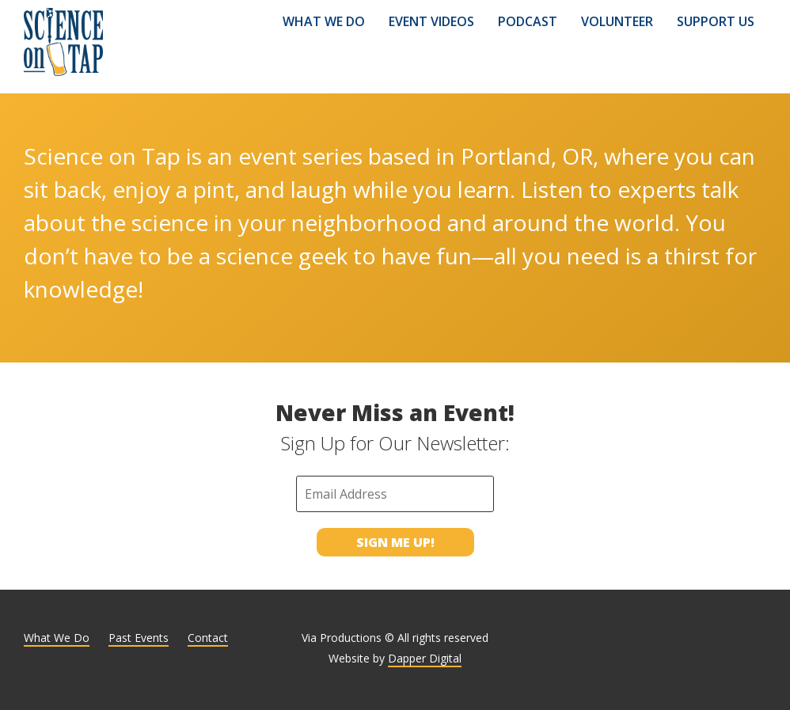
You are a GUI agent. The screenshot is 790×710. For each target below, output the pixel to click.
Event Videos (431, 21)
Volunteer (617, 21)
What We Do (324, 21)
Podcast (527, 21)
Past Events (138, 637)
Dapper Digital (424, 658)
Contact (208, 637)
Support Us (715, 21)
